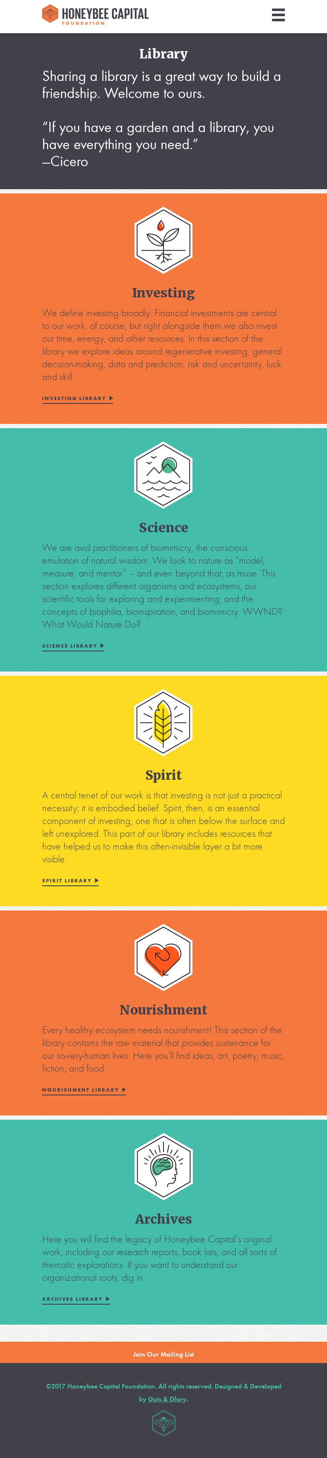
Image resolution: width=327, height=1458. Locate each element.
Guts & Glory (167, 1399)
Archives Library (72, 1299)
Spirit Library (67, 881)
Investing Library (74, 398)
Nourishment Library (80, 1090)
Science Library (70, 646)
